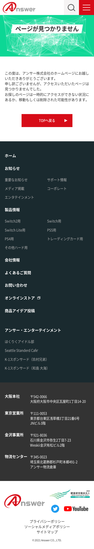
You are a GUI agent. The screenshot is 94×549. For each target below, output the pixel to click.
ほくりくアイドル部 (19, 341)
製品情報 (12, 209)
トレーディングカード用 (65, 238)
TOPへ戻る (47, 120)
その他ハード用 (16, 247)
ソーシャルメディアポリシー (47, 526)
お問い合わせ (16, 285)
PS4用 (9, 238)
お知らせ (12, 168)
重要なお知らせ (16, 179)
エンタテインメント (19, 197)
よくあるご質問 (18, 272)
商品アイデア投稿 (20, 310)
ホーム (10, 155)
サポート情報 (57, 179)
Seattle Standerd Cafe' (21, 350)
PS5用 (51, 230)
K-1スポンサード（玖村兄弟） (27, 359)
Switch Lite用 (15, 230)
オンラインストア (20, 297)
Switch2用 (13, 221)
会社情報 (12, 259)
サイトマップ (47, 531)
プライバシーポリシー (47, 521)
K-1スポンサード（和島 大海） (27, 368)
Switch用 (54, 221)
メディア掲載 (14, 188)
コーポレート (57, 188)
